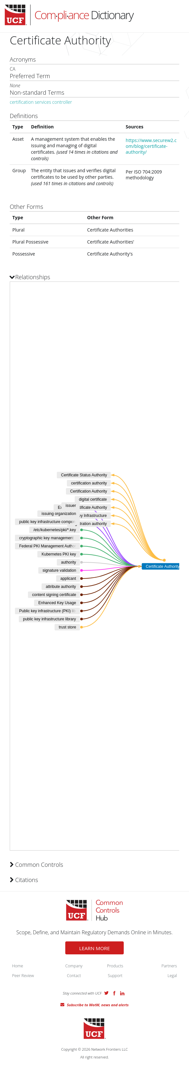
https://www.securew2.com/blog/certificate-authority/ (151, 146)
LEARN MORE (94, 948)
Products (115, 966)
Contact (74, 975)
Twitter (106, 993)
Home (17, 966)
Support (115, 975)
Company (73, 966)
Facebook (114, 993)
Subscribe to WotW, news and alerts (98, 1004)
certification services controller (41, 102)
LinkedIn (122, 993)
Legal (172, 975)
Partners (169, 966)
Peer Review (23, 975)
